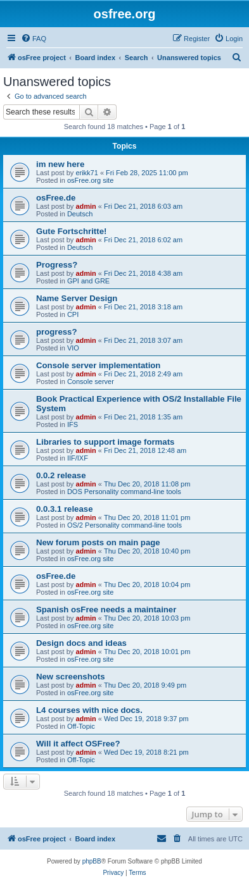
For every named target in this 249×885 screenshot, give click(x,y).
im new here (60, 164)
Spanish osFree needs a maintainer (106, 609)
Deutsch (80, 214)
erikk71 (86, 172)
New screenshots (70, 676)
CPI (73, 314)
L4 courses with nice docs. (89, 710)
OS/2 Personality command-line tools (124, 525)
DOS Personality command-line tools (124, 491)
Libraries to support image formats (105, 442)
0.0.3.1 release (64, 509)
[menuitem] (33, 38)
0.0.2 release (61, 475)
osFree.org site (90, 180)
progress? (56, 332)
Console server (90, 381)
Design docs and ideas (81, 643)
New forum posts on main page (98, 542)
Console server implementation (98, 365)
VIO (73, 348)
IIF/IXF (77, 458)
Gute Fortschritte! (71, 231)
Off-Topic (81, 726)
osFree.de (55, 197)
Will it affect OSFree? (78, 743)
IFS (72, 424)
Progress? (56, 264)
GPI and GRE (88, 281)
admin (85, 206)
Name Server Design (76, 298)
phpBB (91, 861)
